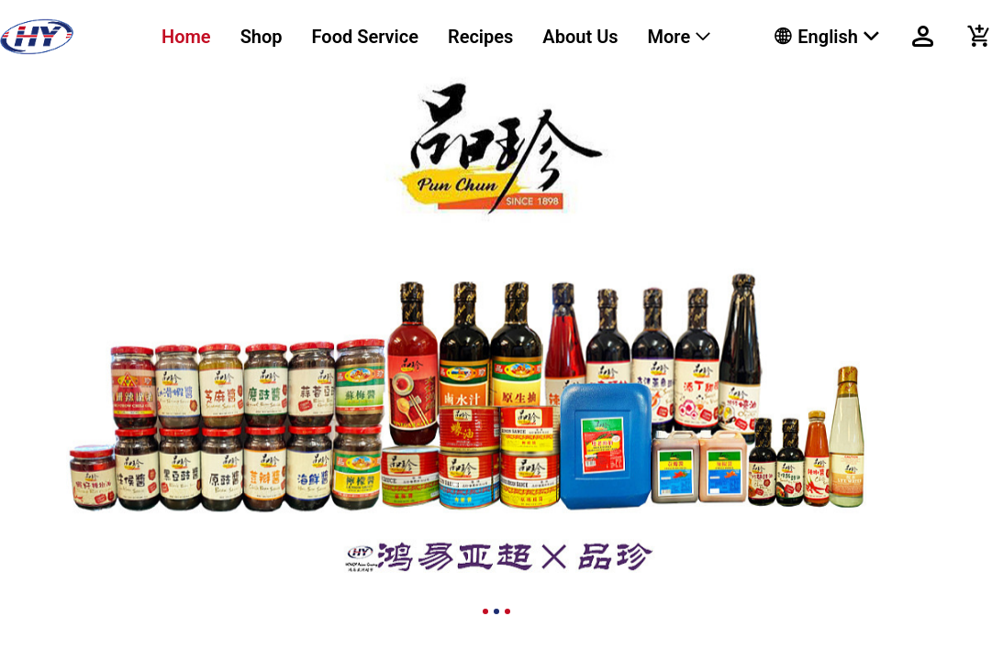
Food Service (365, 37)
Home (186, 37)
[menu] (445, 37)
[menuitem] (186, 37)
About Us (580, 37)
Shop (261, 37)
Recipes (480, 37)
